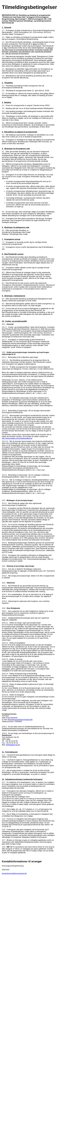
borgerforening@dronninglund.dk (14, 873)
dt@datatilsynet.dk (13, 745)
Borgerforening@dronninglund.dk (20, 720)
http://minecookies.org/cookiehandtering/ (17, 438)
